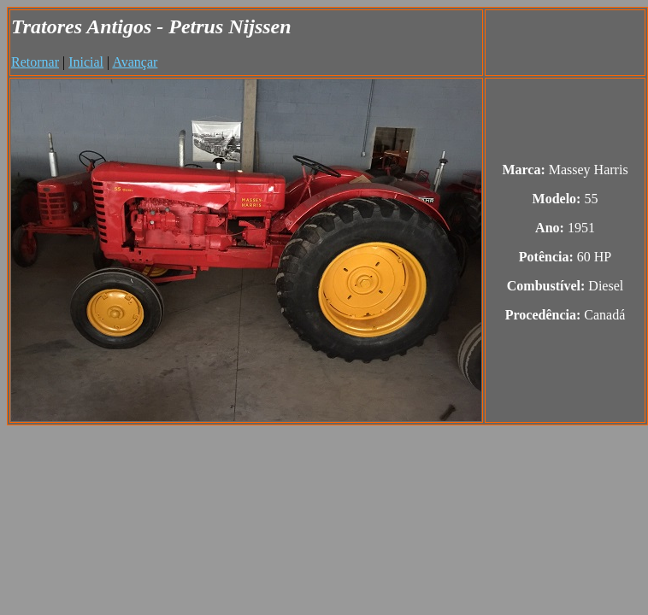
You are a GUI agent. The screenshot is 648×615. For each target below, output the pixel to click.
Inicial (85, 62)
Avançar (134, 62)
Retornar (35, 62)
